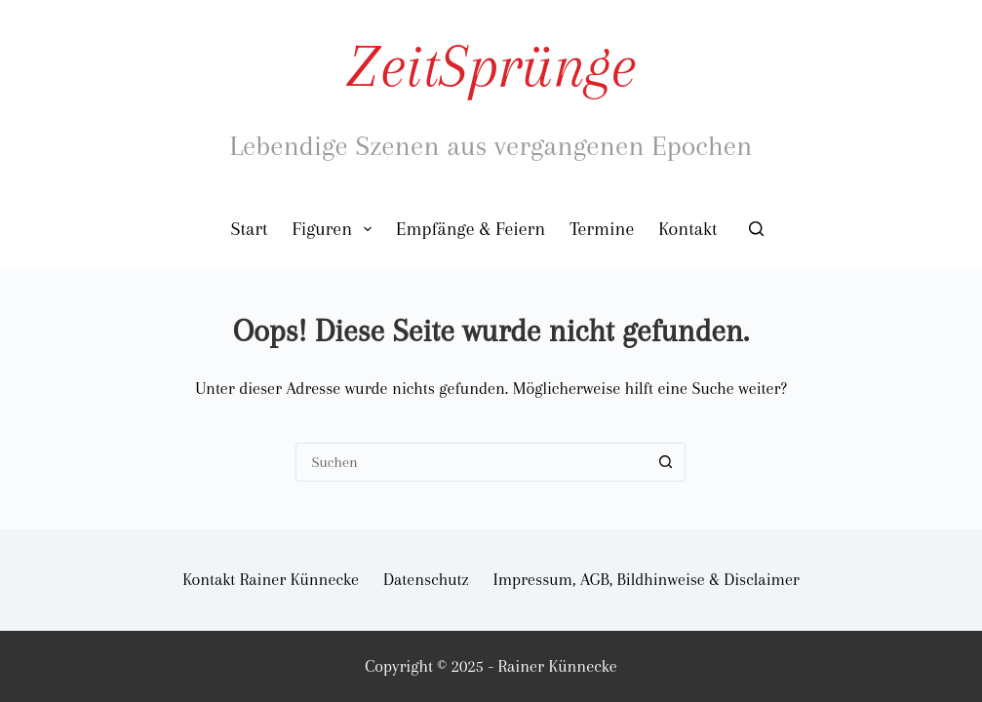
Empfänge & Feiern (470, 229)
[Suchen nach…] (471, 462)
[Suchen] (756, 228)
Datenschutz (426, 579)
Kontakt (687, 229)
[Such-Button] (666, 462)
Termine (602, 229)
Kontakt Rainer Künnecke (270, 579)
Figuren (335, 229)
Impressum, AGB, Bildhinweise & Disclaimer (646, 579)
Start (249, 229)
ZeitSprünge (491, 65)
